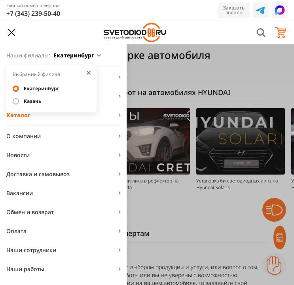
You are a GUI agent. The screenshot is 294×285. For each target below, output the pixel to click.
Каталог (18, 115)
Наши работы (25, 269)
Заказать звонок (234, 10)
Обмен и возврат (30, 212)
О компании (23, 136)
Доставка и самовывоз (38, 174)
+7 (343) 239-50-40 (33, 13)
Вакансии (19, 193)
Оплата (16, 231)
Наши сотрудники (31, 250)
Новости (18, 155)
